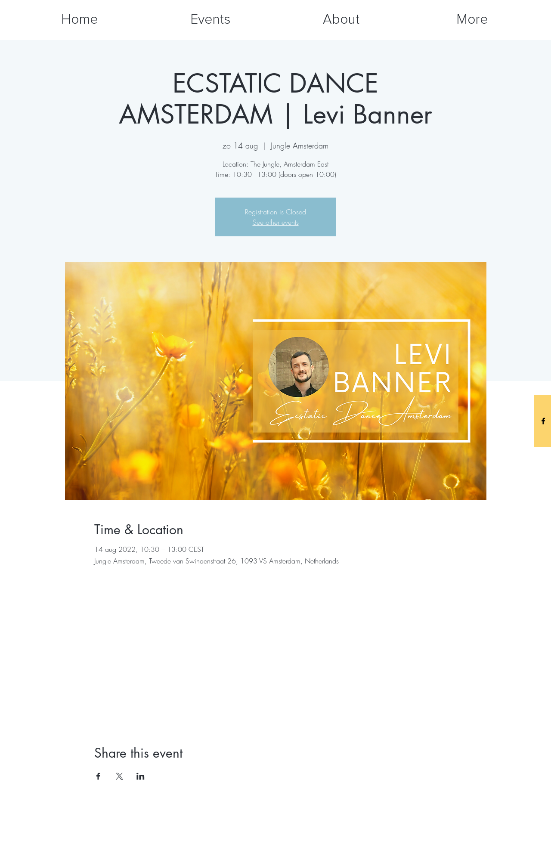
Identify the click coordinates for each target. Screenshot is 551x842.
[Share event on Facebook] (98, 776)
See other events (276, 222)
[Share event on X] (119, 776)
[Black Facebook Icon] (543, 421)
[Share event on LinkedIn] (140, 776)
